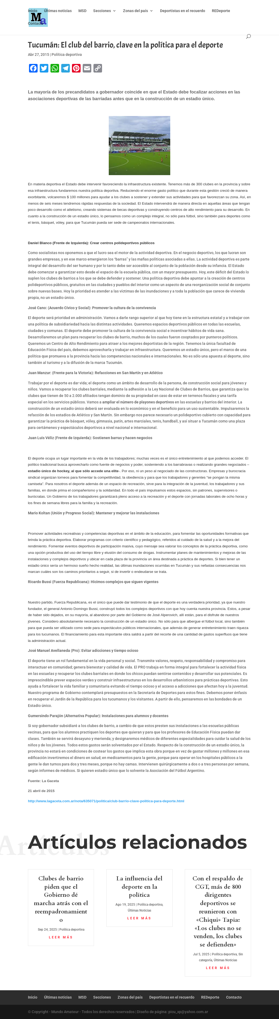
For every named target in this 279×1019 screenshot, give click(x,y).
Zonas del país (135, 11)
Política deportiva (67, 54)
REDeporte (221, 11)
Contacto (36, 23)
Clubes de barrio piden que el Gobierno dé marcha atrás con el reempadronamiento (61, 899)
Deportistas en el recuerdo (182, 11)
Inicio (32, 11)
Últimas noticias (58, 11)
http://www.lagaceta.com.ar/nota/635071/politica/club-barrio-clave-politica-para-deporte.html (106, 801)
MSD (82, 11)
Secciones (102, 11)
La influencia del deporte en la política (139, 887)
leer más (61, 937)
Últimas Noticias (139, 910)
